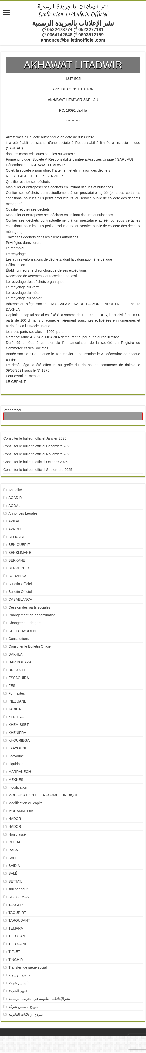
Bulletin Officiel (20, 584)
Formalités (16, 693)
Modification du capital (25, 803)
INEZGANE (17, 701)
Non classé (17, 834)
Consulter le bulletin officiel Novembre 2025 (37, 454)
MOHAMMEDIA (20, 811)
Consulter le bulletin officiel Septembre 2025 (37, 470)
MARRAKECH (19, 772)
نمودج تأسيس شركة (23, 1007)
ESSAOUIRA (18, 678)
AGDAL (14, 506)
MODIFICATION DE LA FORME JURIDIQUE (43, 795)
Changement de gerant (26, 623)
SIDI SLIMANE (22, 897)
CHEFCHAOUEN (22, 631)
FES (11, 686)
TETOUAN (16, 936)
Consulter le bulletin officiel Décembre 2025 (37, 446)
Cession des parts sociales (29, 607)
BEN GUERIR (19, 545)
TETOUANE (17, 944)
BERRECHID (19, 568)
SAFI (12, 858)
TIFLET (14, 952)
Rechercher (12, 410)
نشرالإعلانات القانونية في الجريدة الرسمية (39, 999)
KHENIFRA (17, 733)
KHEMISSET (18, 725)
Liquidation (16, 764)
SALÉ (12, 873)
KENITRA (16, 717)
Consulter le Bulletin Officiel (29, 646)
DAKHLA (15, 654)
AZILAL (14, 521)
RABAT (14, 850)
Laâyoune (16, 756)
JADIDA (14, 709)
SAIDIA (14, 866)
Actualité (15, 490)
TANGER (15, 905)
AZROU (14, 529)
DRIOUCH (16, 670)
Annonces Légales (22, 513)
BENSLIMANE (19, 552)
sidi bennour (17, 889)
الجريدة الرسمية (20, 975)
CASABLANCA (20, 599)
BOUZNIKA (17, 576)
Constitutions (18, 639)
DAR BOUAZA (19, 662)
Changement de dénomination (32, 615)
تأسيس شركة (18, 983)
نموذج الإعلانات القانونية (25, 1014)
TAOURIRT (18, 913)
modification (17, 787)
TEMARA (17, 928)
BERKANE (16, 560)
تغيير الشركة (17, 991)
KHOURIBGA (19, 740)
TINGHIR (15, 960)
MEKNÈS (15, 780)
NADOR (14, 819)
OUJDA (14, 842)
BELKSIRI (16, 537)
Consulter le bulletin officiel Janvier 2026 (34, 438)
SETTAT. (15, 881)
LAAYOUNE (17, 748)
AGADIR (15, 498)
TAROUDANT (19, 920)
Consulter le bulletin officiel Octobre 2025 (35, 462)
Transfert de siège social (27, 967)
